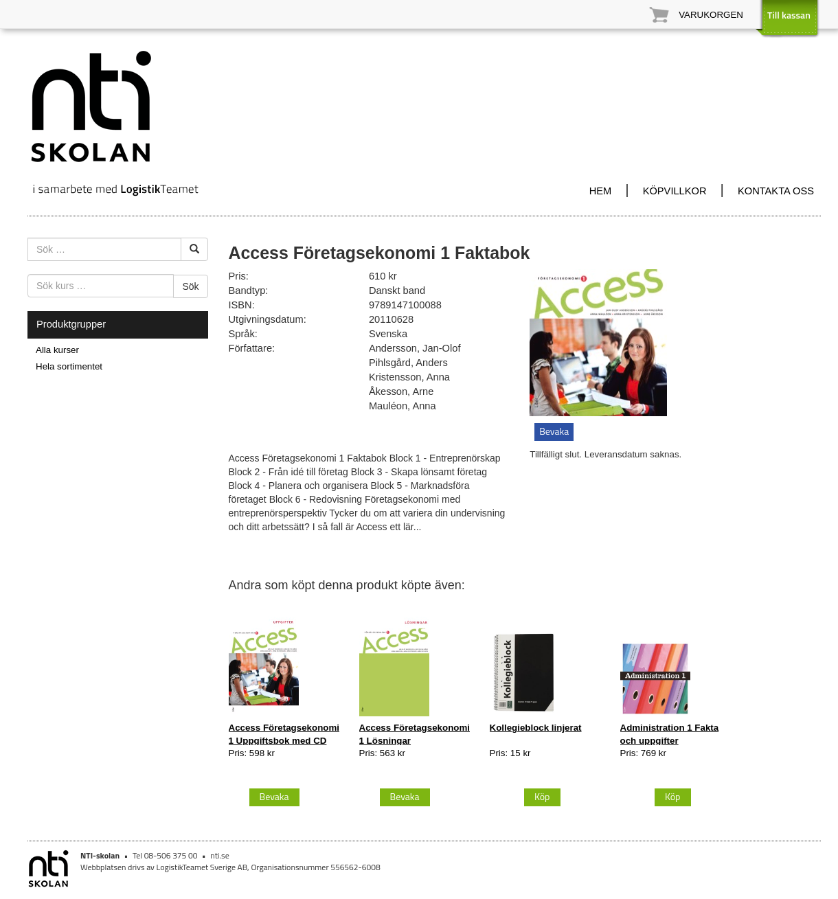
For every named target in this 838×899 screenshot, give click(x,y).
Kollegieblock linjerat (536, 727)
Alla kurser (57, 350)
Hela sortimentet (69, 366)
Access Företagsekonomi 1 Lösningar (414, 733)
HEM (600, 190)
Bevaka (554, 431)
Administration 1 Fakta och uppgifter (669, 733)
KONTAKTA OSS (776, 190)
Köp (542, 796)
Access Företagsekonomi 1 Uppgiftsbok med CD (284, 733)
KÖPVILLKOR (675, 190)
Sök (190, 286)
